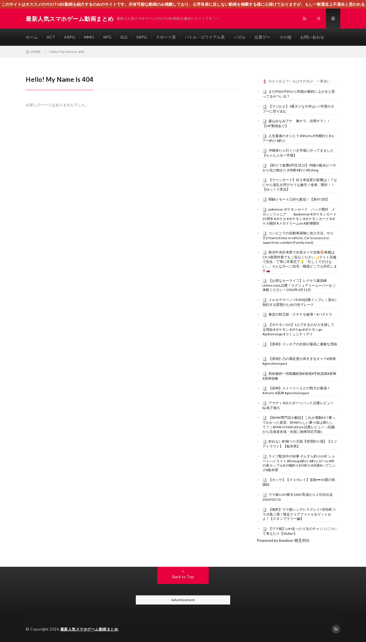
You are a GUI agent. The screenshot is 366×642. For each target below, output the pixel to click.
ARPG (69, 37)
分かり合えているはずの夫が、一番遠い (299, 81)
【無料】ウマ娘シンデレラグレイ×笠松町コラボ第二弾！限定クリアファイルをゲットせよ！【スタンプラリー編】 (299, 514)
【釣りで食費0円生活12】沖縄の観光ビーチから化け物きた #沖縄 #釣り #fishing (299, 167)
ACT (51, 37)
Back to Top (183, 576)
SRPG (141, 37)
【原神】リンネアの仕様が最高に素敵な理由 (302, 344)
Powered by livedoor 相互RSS (283, 540)
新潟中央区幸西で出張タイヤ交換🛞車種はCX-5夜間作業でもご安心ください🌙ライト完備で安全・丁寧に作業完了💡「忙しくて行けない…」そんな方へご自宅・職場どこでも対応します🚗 (299, 261)
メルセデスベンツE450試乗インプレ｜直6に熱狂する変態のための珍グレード (299, 302)
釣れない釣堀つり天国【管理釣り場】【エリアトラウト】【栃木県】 (299, 443)
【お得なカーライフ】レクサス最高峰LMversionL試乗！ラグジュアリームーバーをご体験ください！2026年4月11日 (299, 285)
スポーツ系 (166, 37)
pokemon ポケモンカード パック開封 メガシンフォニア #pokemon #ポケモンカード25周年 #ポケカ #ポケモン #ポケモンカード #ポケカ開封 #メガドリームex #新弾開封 (299, 216)
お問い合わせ (312, 37)
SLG (124, 37)
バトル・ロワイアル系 (205, 37)
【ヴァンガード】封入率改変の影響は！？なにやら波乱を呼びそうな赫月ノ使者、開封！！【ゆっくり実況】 (299, 184)
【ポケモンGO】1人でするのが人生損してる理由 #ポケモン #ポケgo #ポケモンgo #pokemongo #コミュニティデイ (298, 329)
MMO (89, 37)
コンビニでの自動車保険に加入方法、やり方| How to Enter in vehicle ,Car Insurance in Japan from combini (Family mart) (298, 238)
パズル (240, 37)
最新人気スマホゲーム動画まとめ (89, 629)
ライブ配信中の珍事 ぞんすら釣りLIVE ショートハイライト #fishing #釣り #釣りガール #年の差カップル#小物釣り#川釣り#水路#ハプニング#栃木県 (299, 463)
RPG (107, 37)
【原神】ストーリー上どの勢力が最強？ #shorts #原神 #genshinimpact (296, 390)
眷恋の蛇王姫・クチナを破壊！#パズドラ (300, 314)
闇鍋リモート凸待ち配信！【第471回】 (298, 199)
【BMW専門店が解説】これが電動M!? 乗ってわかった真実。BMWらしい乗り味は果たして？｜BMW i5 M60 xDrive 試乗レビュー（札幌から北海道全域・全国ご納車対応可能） (298, 424)
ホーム (32, 37)
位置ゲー (262, 37)
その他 (285, 37)
